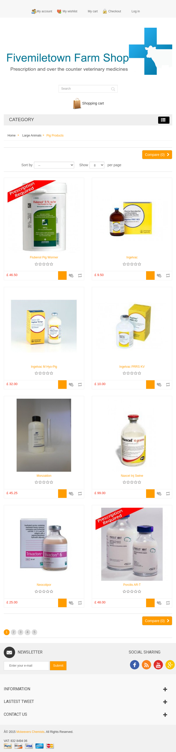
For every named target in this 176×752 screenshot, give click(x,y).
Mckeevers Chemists (30, 732)
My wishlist (70, 11)
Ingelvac (132, 257)
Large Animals (31, 135)
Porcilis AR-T (132, 585)
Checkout (114, 11)
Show (83, 165)
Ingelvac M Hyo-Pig (44, 366)
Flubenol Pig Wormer (44, 257)
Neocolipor (44, 585)
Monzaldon (44, 475)
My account (44, 11)
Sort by (26, 165)
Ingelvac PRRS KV (132, 366)
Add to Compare (79, 273)
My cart (93, 11)
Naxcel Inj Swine (132, 475)
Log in (135, 11)
